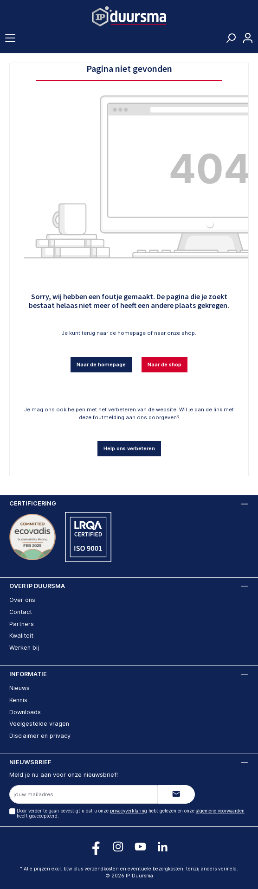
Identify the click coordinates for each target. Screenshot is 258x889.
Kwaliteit (21, 635)
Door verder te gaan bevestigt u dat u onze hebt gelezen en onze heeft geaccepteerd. (131, 813)
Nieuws (19, 687)
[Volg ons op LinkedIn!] (162, 846)
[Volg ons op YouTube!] (140, 846)
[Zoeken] (230, 40)
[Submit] (176, 794)
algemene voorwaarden (220, 810)
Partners (21, 623)
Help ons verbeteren (129, 448)
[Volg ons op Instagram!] (118, 846)
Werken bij (24, 647)
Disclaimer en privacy (40, 735)
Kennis (18, 700)
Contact (20, 611)
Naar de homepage (101, 364)
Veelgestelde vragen (39, 723)
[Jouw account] (247, 38)
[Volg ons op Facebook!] (95, 846)
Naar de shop (164, 364)
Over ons (22, 599)
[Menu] (10, 38)
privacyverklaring (128, 810)
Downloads (25, 712)
